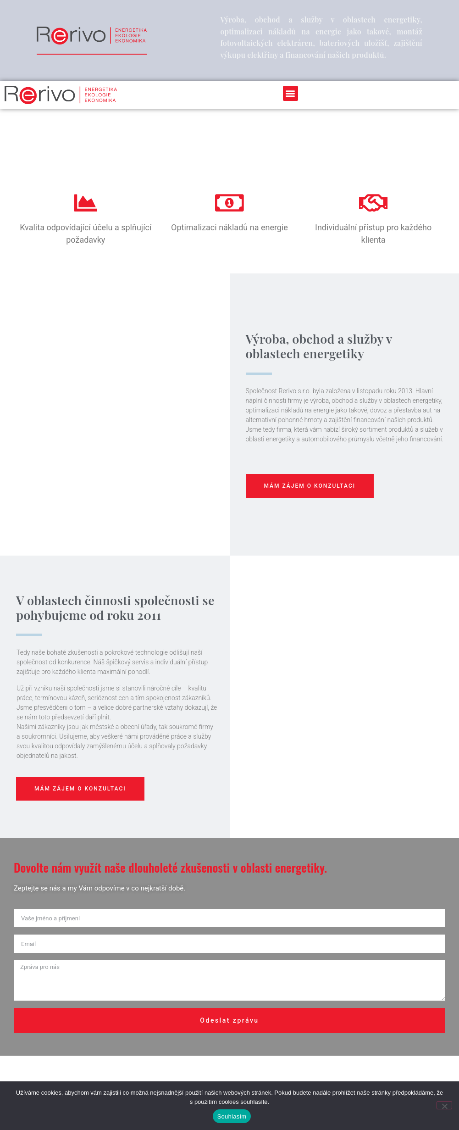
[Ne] (444, 1105)
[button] (290, 93)
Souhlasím (232, 1116)
